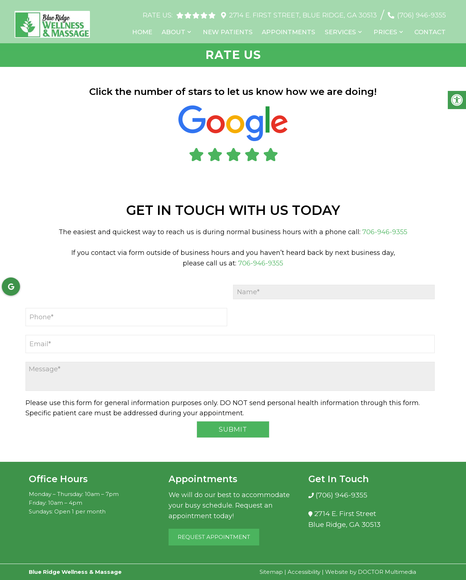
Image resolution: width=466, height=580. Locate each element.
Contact (431, 28)
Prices (387, 28)
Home (148, 28)
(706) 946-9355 (421, 12)
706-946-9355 (384, 232)
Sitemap (271, 571)
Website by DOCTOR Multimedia (370, 571)
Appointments (292, 28)
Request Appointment (214, 536)
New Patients (232, 28)
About (179, 28)
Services (343, 28)
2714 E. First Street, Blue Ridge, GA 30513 (303, 12)
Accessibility (304, 571)
